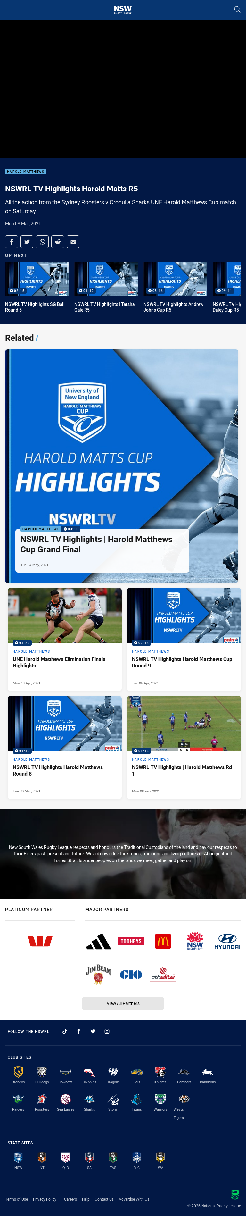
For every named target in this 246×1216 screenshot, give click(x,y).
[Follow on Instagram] (107, 1031)
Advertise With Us (134, 1199)
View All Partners (123, 1003)
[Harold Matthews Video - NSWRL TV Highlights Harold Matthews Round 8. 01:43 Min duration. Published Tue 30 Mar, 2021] (65, 747)
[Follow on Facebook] (78, 1031)
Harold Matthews (25, 172)
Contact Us (104, 1199)
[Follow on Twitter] (92, 1031)
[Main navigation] (8, 9)
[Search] (237, 10)
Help (86, 1199)
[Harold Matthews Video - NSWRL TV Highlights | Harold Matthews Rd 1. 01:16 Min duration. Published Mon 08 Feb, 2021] (184, 747)
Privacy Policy (44, 1199)
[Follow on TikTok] (64, 1031)
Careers (70, 1199)
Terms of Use (16, 1199)
